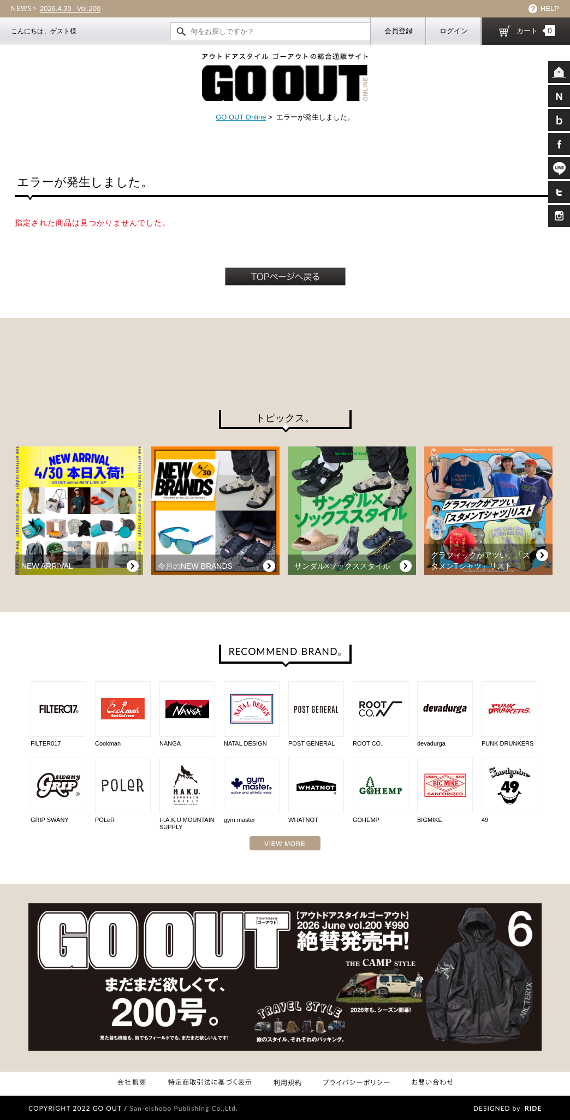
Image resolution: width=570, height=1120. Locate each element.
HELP (550, 8)
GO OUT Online (241, 117)
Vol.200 (70, 9)
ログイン (454, 31)
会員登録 (398, 31)
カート (535, 30)
